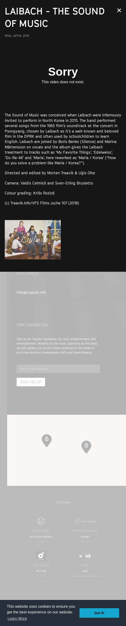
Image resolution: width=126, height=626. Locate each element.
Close (119, 10)
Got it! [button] (99, 613)
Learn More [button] (17, 619)
